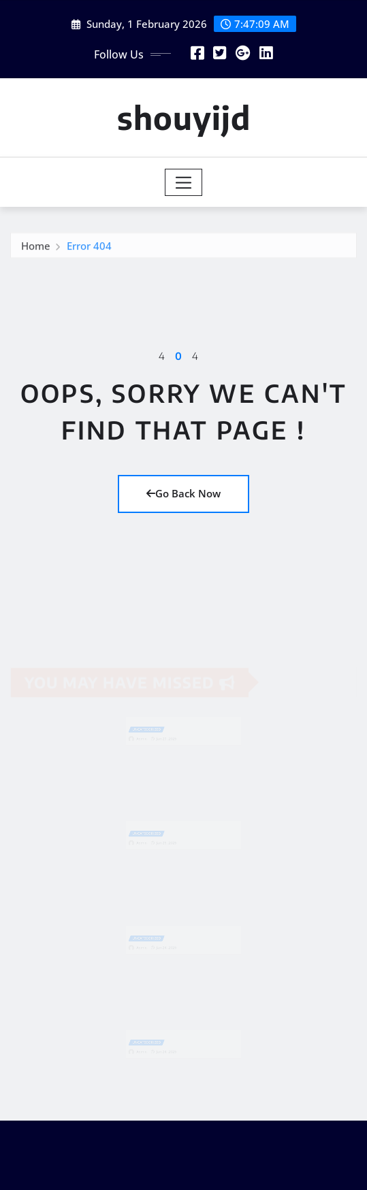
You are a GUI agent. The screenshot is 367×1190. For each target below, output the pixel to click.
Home (35, 247)
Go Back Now (183, 493)
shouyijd (184, 117)
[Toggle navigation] (183, 182)
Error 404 (89, 247)
